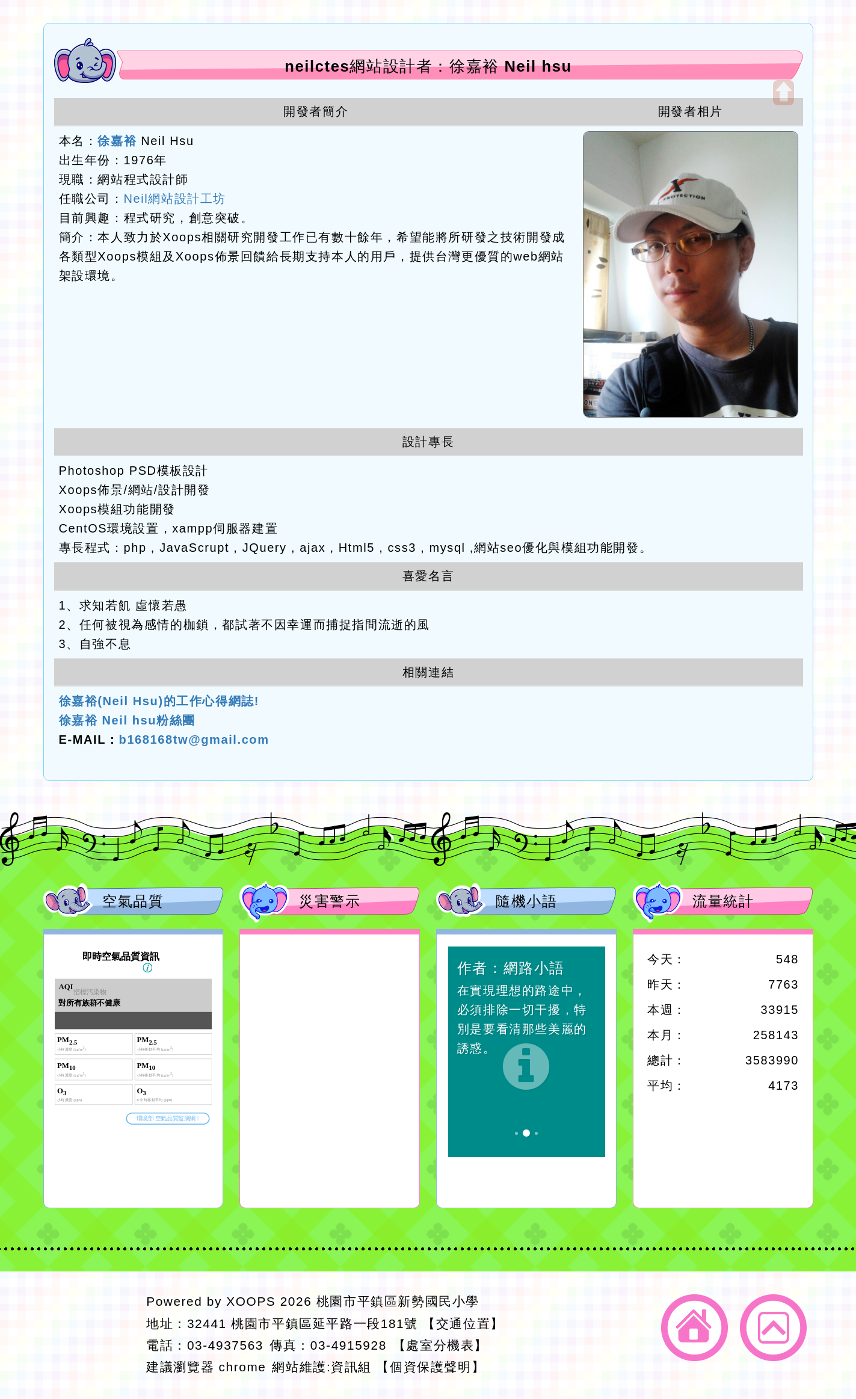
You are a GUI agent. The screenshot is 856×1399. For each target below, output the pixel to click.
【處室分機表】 (440, 1345)
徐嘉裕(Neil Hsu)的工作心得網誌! (159, 701)
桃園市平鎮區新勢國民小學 (397, 1301)
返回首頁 (694, 1327)
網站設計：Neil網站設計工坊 (91, 1335)
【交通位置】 (463, 1323)
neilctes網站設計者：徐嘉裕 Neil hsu (428, 66)
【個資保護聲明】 (430, 1367)
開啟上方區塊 (783, 92)
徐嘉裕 (117, 140)
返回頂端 (773, 1327)
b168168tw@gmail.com (194, 739)
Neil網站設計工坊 (175, 198)
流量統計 (723, 901)
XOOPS (251, 1301)
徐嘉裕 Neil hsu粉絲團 (127, 720)
